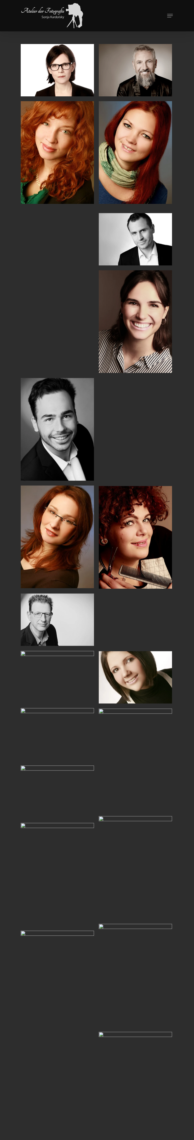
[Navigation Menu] (170, 15)
